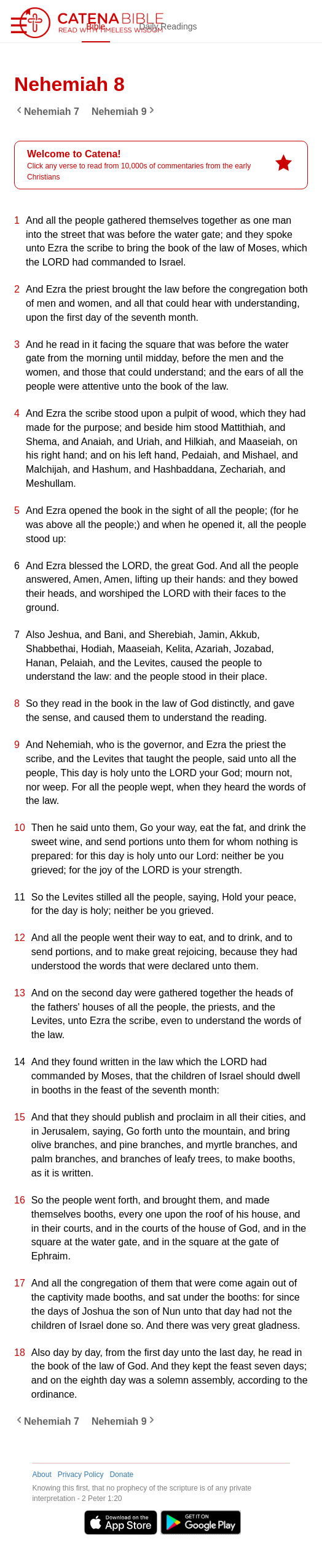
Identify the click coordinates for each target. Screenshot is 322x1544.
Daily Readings (170, 26)
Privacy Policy (81, 1474)
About (41, 1474)
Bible (98, 26)
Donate (121, 1474)
